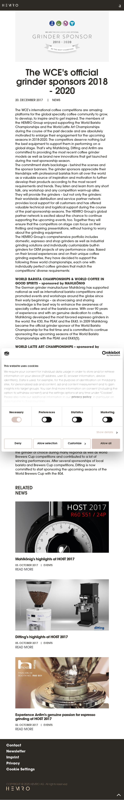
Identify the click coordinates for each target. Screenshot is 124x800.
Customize (77, 443)
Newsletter (15, 751)
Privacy (13, 763)
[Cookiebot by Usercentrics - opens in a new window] (104, 353)
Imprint (12, 757)
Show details (105, 432)
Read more (24, 569)
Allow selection (47, 443)
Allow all (106, 443)
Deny (18, 443)
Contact (13, 745)
